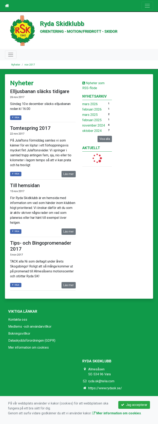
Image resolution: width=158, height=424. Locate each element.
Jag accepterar (134, 405)
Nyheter (15, 64)
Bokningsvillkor (19, 333)
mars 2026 (90, 104)
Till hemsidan (25, 185)
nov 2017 (29, 64)
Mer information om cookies (28, 347)
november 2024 (93, 125)
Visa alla (104, 139)
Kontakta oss (17, 319)
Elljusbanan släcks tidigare (39, 91)
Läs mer (68, 174)
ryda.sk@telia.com (101, 381)
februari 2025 (92, 120)
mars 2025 (90, 115)
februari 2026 (92, 109)
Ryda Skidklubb (62, 24)
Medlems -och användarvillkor (29, 326)
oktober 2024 (92, 131)
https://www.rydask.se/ (105, 388)
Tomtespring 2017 (30, 128)
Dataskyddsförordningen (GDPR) (31, 340)
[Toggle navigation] (147, 6)
